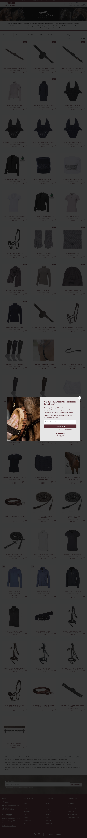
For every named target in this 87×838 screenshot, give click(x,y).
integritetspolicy (68, 429)
